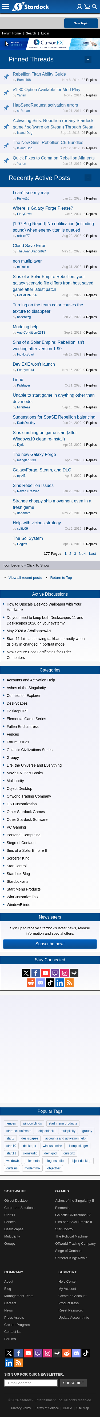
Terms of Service (47, 1408)
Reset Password (70, 1310)
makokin (23, 267)
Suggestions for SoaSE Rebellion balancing (54, 417)
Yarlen (21, 95)
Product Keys (68, 1303)
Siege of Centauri (68, 1251)
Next (82, 554)
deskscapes (29, 1138)
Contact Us (12, 1332)
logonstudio (55, 1161)
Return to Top (61, 578)
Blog (7, 1289)
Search (31, 33)
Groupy (9, 1244)
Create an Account (72, 1296)
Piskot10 (23, 198)
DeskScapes (13, 1229)
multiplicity (68, 1131)
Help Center (67, 1281)
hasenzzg (24, 317)
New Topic (81, 23)
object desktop (81, 1161)
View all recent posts (25, 578)
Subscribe (73, 1383)
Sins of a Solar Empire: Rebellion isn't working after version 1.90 (48, 345)
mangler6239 (26, 460)
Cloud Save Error (29, 245)
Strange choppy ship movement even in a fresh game (52, 504)
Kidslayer (23, 385)
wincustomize (52, 1146)
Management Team (18, 1296)
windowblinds (32, 1123)
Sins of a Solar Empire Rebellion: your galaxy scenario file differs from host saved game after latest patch (53, 283)
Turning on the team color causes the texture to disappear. (48, 308)
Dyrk (20, 445)
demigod (50, 1153)
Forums (10, 1339)
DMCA (67, 1408)
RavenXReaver (28, 491)
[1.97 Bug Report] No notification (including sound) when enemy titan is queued (53, 226)
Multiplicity (12, 1236)
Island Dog (24, 133)
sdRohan (23, 111)
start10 (11, 1146)
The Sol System (28, 538)
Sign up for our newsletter (33, 1374)
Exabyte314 (25, 370)
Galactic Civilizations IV (73, 1215)
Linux (18, 379)
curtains (12, 1168)
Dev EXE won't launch (34, 364)
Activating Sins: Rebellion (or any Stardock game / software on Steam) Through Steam (54, 123)
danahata (23, 513)
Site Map (82, 1408)
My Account (67, 1289)
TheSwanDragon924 (31, 251)
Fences (9, 1222)
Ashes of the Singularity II (74, 1201)
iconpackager (78, 1146)
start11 (11, 1153)
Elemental (62, 1208)
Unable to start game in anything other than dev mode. (54, 398)
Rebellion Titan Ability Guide (39, 74)
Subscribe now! (50, 944)
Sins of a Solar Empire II (73, 1222)
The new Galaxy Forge (34, 454)
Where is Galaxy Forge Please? (43, 208)
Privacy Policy (21, 1408)
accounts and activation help (65, 1138)
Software (15, 1191)
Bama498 (24, 80)
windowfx (12, 1161)
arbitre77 (23, 236)
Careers (10, 1303)
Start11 (9, 1215)
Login (45, 33)
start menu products (63, 1123)
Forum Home (11, 33)
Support (67, 1272)
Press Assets (14, 1317)
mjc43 (21, 476)
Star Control (64, 1229)
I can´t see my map (31, 192)
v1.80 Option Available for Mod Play (46, 89)
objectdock (46, 1131)
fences (11, 1123)
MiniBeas (23, 407)
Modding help (25, 327)
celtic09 (22, 528)
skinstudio (30, 1153)
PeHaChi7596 (27, 295)
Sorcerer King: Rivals (71, 1258)
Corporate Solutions (19, 1208)
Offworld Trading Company (75, 1244)
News (8, 1310)
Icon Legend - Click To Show (26, 565)
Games (62, 1191)
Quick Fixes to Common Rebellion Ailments (54, 158)
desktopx (29, 1146)
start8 (10, 1138)
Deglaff (22, 544)
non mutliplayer (27, 261)
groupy (87, 1131)
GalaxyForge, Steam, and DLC (42, 470)
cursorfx (69, 1153)
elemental (33, 1161)
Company (13, 1272)
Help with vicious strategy (37, 523)
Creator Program (17, 1325)
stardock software (18, 1131)
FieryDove (24, 214)
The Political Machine (71, 1236)
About (8, 1281)
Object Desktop (16, 1201)
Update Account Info (73, 1317)
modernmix (32, 1168)
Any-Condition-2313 (31, 332)
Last (92, 554)
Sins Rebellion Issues (33, 485)
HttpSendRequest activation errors (45, 105)
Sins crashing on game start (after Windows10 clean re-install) (45, 435)
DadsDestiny (26, 423)
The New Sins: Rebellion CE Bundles (48, 142)
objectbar (53, 1168)
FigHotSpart (25, 354)
